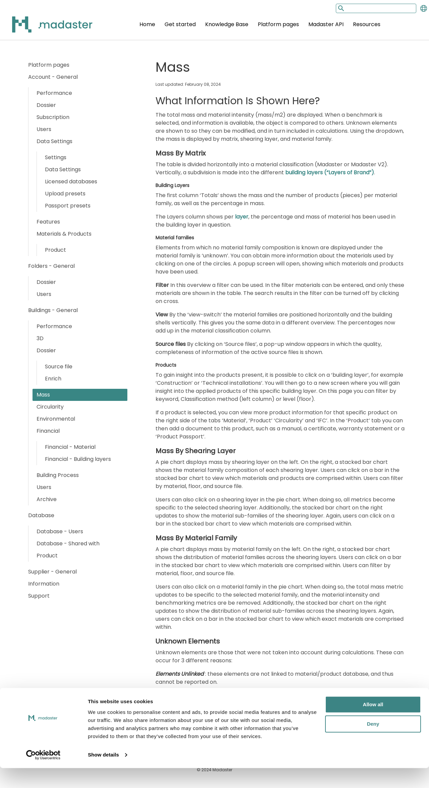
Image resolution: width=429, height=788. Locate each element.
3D (40, 338)
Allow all (373, 724)
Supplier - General (52, 571)
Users (44, 129)
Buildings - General (53, 310)
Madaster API (326, 24)
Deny (373, 744)
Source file (58, 366)
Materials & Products (64, 234)
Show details (103, 775)
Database (41, 515)
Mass (43, 395)
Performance (54, 93)
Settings (55, 157)
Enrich (53, 378)
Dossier (46, 105)
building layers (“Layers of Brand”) (329, 172)
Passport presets (67, 205)
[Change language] (423, 8)
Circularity (50, 407)
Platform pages (278, 24)
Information (43, 584)
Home (147, 24)
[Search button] (340, 8)
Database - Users (60, 531)
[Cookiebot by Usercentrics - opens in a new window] (43, 775)
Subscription (53, 117)
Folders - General (51, 266)
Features (48, 222)
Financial (48, 431)
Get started (180, 24)
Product (55, 250)
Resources (366, 24)
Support (39, 596)
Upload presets (65, 193)
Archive (47, 499)
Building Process (58, 475)
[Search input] (376, 8)
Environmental (56, 419)
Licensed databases (71, 181)
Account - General (53, 77)
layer (241, 217)
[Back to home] (43, 28)
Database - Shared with (68, 543)
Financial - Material (70, 447)
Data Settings (54, 141)
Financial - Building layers (78, 459)
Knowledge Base (226, 24)
